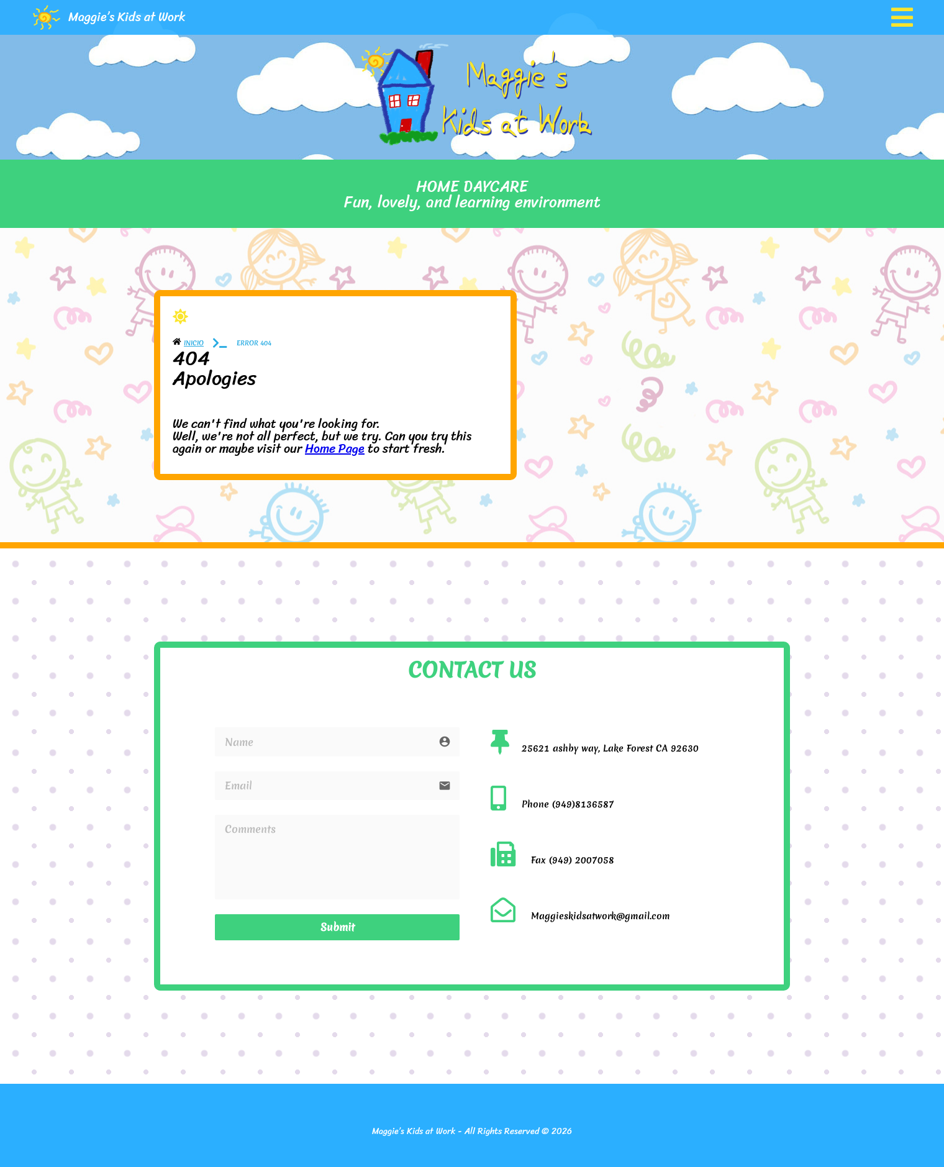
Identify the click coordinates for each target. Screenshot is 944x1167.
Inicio (194, 342)
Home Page (335, 449)
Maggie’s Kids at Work (127, 17)
